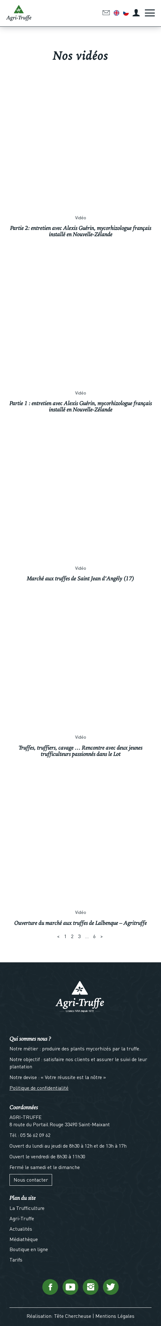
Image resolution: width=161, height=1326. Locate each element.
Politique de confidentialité (39, 1087)
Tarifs (15, 1259)
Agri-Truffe (21, 1218)
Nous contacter (31, 1179)
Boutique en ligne (28, 1249)
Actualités (20, 1228)
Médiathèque (23, 1239)
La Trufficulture (27, 1208)
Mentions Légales (114, 1315)
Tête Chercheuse (72, 1315)
